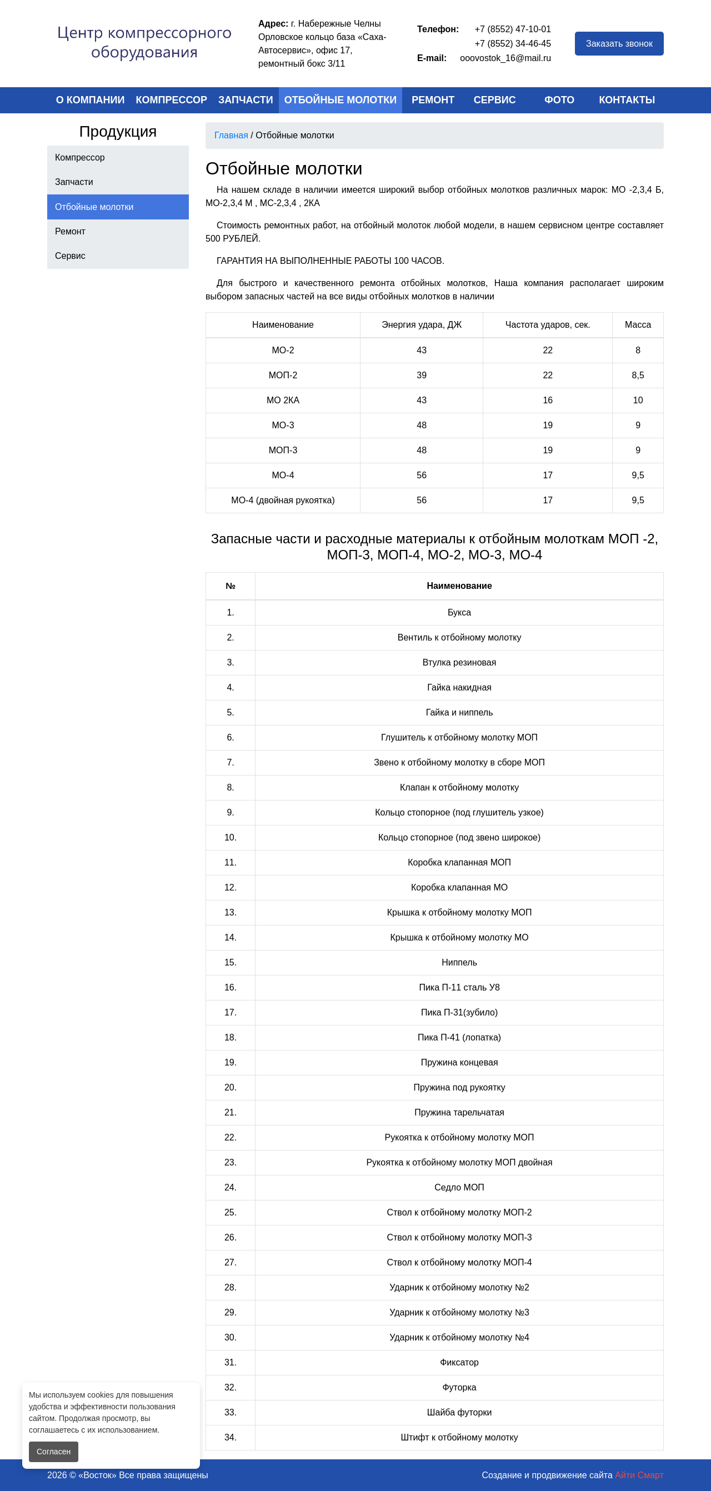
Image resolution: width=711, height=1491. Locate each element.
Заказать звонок (619, 43)
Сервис (495, 100)
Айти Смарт (639, 1475)
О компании (90, 100)
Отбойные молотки (340, 100)
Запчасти (245, 100)
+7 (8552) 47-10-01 (513, 29)
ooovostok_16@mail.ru (505, 58)
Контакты (627, 100)
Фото (559, 100)
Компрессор (172, 100)
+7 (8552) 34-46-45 (513, 43)
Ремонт (433, 100)
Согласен (54, 1451)
